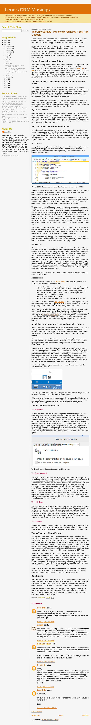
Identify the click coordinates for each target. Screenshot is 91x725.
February (9, 75)
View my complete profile (10, 156)
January (8, 77)
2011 (6, 81)
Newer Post (36, 715)
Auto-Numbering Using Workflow (12, 103)
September (9, 52)
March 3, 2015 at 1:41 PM (45, 687)
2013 (6, 44)
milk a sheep (60, 281)
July (7, 56)
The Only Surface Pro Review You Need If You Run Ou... (15, 69)
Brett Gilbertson (44, 644)
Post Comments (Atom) (50, 720)
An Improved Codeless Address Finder (14, 96)
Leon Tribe (41, 608)
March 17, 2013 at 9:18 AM (45, 621)
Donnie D (41, 665)
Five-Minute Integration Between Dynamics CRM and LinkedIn (12, 105)
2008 (6, 87)
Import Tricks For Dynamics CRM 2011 (14, 101)
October (8, 50)
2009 (6, 85)
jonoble (40, 625)
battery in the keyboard (50, 315)
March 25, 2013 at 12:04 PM (46, 662)
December (9, 46)
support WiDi (59, 302)
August (8, 54)
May (7, 59)
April (7, 61)
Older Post (85, 715)
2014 (6, 42)
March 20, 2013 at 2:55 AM (45, 640)
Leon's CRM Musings (27, 9)
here (78, 68)
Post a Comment (37, 712)
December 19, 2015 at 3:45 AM (47, 708)
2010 (6, 83)
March (8, 63)
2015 (6, 40)
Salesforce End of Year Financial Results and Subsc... (14, 65)
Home (61, 715)
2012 (6, 79)
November (9, 48)
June (7, 57)
